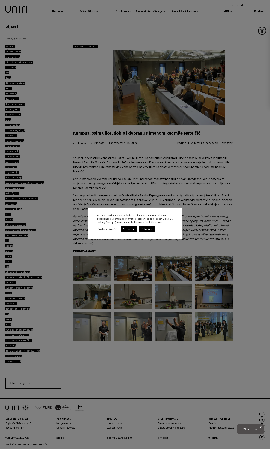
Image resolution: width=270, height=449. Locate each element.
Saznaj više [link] (128, 229)
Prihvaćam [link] (147, 229)
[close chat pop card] (261, 427)
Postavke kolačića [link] (108, 229)
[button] (250, 429)
